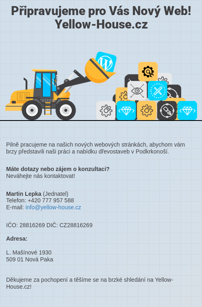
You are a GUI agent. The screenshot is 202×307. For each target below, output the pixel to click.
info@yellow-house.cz (53, 207)
